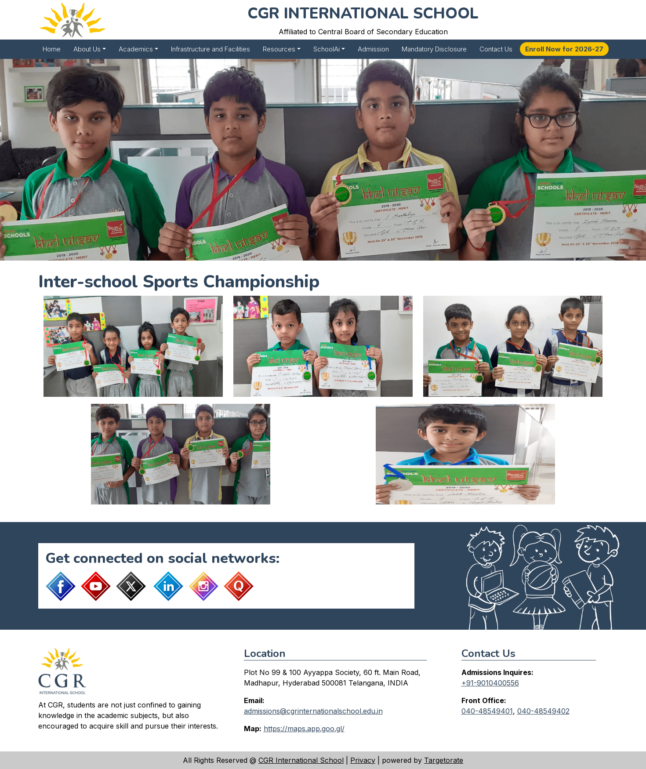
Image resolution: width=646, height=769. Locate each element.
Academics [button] (136, 49)
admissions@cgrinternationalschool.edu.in (313, 711)
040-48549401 (487, 711)
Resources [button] (279, 49)
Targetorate (443, 760)
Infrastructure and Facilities (210, 49)
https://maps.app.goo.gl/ (304, 728)
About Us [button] (87, 49)
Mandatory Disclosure (434, 49)
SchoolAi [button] (326, 49)
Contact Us (495, 49)
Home (52, 49)
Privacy (362, 760)
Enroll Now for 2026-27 (564, 49)
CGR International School (301, 760)
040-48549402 (543, 711)
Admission (373, 49)
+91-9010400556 (490, 682)
